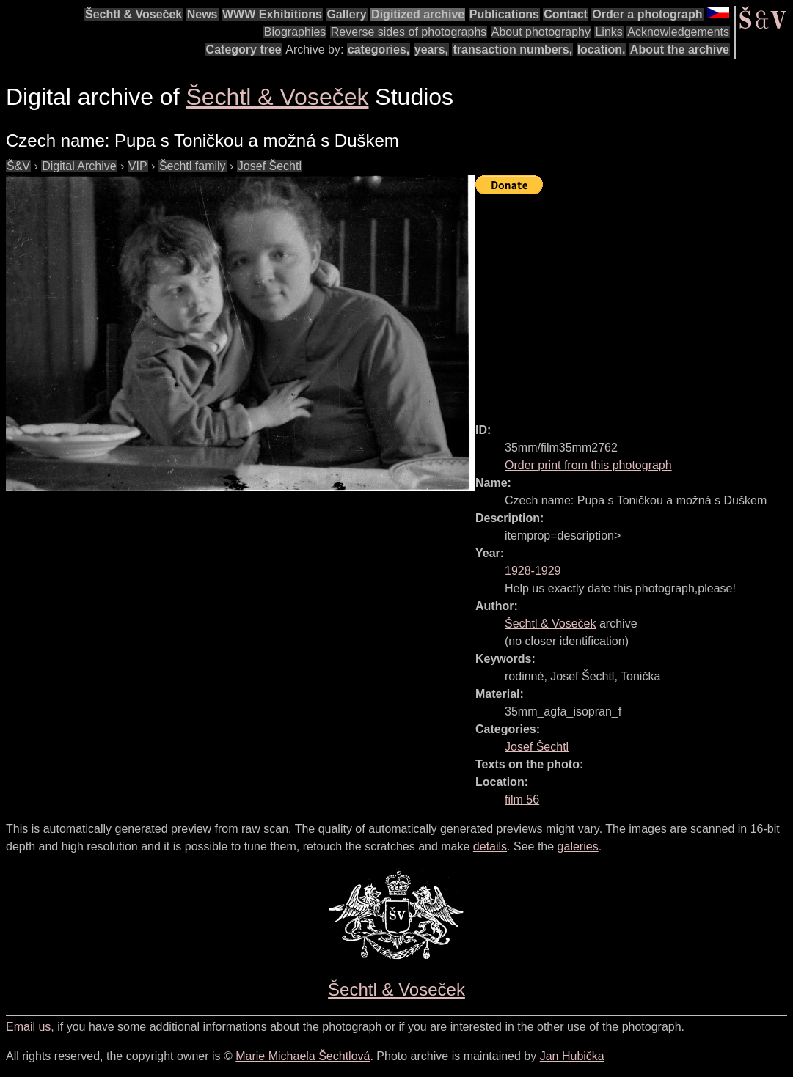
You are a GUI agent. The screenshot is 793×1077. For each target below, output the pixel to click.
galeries (578, 846)
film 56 (522, 799)
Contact (566, 14)
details (490, 846)
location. (601, 49)
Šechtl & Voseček (133, 14)
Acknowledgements (678, 32)
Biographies (295, 32)
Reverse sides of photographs (409, 32)
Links (608, 32)
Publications (504, 14)
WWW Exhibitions (272, 14)
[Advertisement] (634, 302)
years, (431, 49)
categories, (378, 49)
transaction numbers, (512, 49)
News (202, 14)
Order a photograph (647, 14)
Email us (28, 1027)
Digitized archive (417, 14)
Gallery (346, 14)
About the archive (679, 49)
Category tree (244, 49)
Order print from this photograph (588, 465)
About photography (541, 32)
